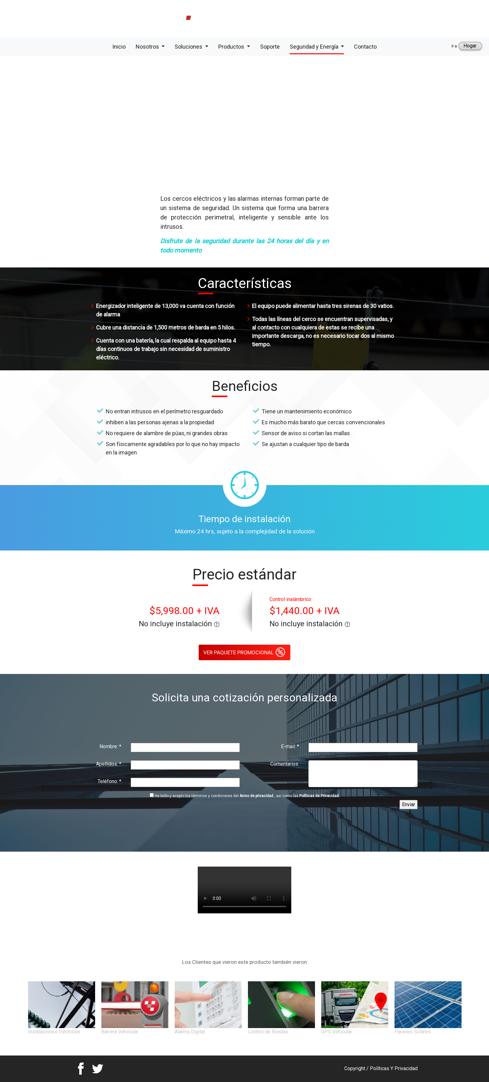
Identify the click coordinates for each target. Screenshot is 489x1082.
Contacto (365, 46)
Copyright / (357, 1068)
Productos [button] (231, 46)
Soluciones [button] (189, 46)
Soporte (270, 46)
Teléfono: (109, 781)
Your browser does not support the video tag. (244, 890)
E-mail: (290, 746)
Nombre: (110, 746)
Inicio (119, 46)
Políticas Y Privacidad (394, 1068)
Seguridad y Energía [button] (315, 46)
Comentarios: (284, 764)
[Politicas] (152, 795)
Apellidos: (108, 764)
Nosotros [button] (148, 46)
